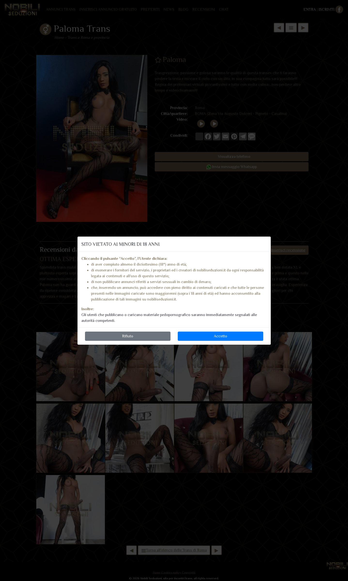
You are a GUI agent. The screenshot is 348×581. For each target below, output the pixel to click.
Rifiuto (127, 336)
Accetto (220, 336)
